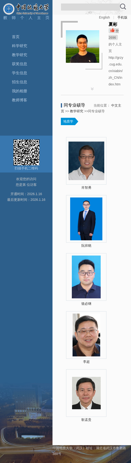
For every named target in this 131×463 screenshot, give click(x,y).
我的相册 (19, 91)
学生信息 (19, 73)
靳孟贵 (86, 420)
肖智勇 (86, 187)
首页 (16, 37)
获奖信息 (19, 64)
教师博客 (19, 100)
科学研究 (19, 46)
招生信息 (19, 82)
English (104, 17)
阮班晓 (86, 245)
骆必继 (86, 303)
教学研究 (19, 55)
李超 (86, 362)
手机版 (122, 17)
